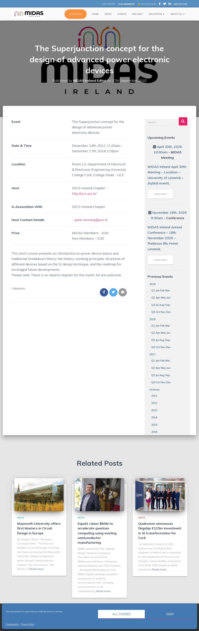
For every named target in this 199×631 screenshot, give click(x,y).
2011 (154, 395)
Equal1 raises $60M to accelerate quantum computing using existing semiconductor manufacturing (97, 533)
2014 (154, 417)
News (108, 14)
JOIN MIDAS (75, 14)
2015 (154, 424)
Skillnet (137, 14)
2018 (152, 319)
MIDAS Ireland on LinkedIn (170, 4)
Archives (154, 389)
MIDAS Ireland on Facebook (160, 4)
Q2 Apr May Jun (160, 297)
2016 (154, 432)
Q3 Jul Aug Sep (160, 305)
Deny (170, 614)
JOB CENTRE (108, 4)
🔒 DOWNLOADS (147, 4)
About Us (177, 14)
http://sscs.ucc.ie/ (84, 193)
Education (156, 14)
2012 (154, 403)
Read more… (37, 569)
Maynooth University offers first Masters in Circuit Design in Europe (39, 528)
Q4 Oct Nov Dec (161, 312)
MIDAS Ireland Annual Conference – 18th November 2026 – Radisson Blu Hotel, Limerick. (165, 238)
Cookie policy (12, 624)
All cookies (121, 614)
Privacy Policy (27, 624)
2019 (152, 284)
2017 (152, 354)
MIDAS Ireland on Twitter (164, 4)
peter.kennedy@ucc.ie (91, 220)
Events (121, 14)
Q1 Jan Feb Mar (160, 290)
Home (95, 14)
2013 (154, 410)
